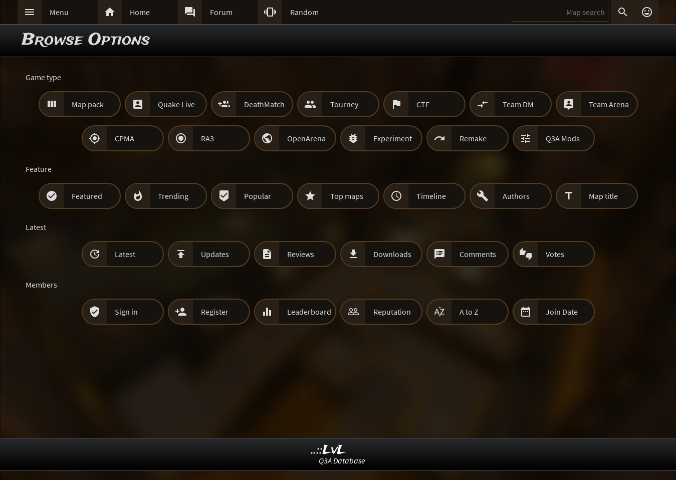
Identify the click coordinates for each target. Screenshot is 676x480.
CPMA (124, 138)
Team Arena (609, 104)
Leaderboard (309, 312)
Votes (555, 254)
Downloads (392, 254)
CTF (422, 104)
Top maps (346, 196)
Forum (221, 12)
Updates (215, 254)
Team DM (518, 104)
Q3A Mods (563, 138)
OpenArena (306, 138)
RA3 (207, 138)
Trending (173, 196)
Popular (257, 196)
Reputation (392, 312)
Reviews (300, 254)
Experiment (392, 138)
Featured (87, 196)
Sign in (126, 312)
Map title (603, 196)
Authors (516, 196)
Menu (59, 12)
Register (215, 312)
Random (304, 12)
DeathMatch (264, 104)
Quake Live (176, 104)
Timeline (431, 196)
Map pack (88, 104)
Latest (125, 254)
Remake (473, 138)
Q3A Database (342, 460)
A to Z (469, 312)
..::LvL (328, 450)
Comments (478, 254)
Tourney (344, 104)
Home (140, 12)
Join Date (562, 312)
